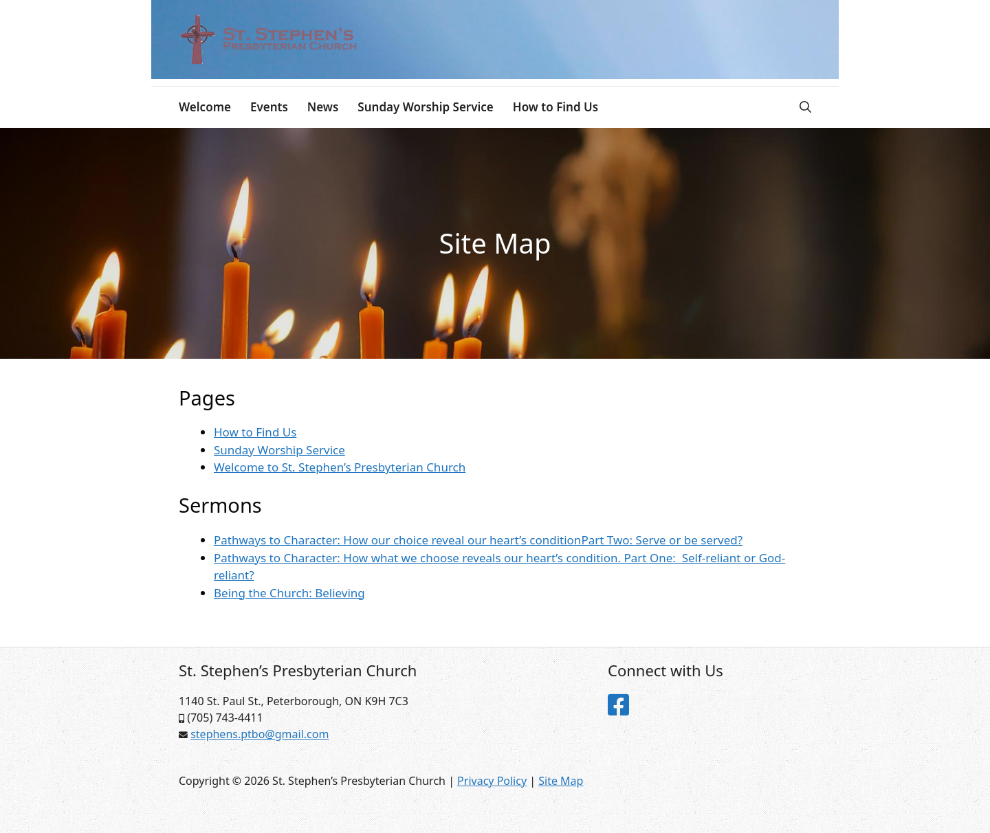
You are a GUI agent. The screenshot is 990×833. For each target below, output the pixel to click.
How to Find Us (555, 107)
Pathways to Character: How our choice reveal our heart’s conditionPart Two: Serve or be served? (478, 540)
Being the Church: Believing (289, 593)
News (323, 107)
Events (269, 107)
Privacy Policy (492, 780)
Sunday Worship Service (425, 107)
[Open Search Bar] (805, 107)
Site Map (560, 780)
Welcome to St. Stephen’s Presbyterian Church (339, 467)
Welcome (205, 107)
